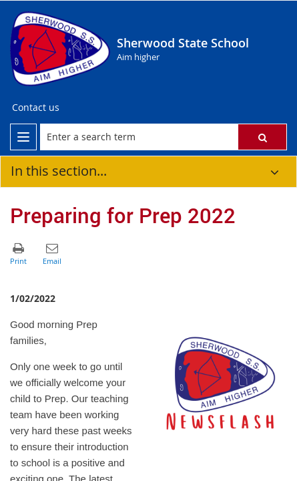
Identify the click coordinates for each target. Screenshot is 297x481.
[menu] (23, 137)
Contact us (35, 107)
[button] (262, 137)
